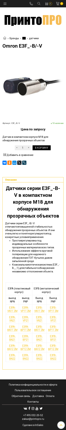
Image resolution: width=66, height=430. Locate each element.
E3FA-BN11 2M (12, 328)
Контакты (33, 401)
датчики (34, 38)
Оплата (50, 396)
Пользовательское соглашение (33, 390)
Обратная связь (21, 396)
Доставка (38, 396)
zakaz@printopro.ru (33, 419)
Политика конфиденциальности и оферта (33, 384)
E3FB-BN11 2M (39, 328)
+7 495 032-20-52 (33, 415)
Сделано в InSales (33, 425)
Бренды (14, 38)
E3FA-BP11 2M (26, 328)
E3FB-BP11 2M (53, 328)
